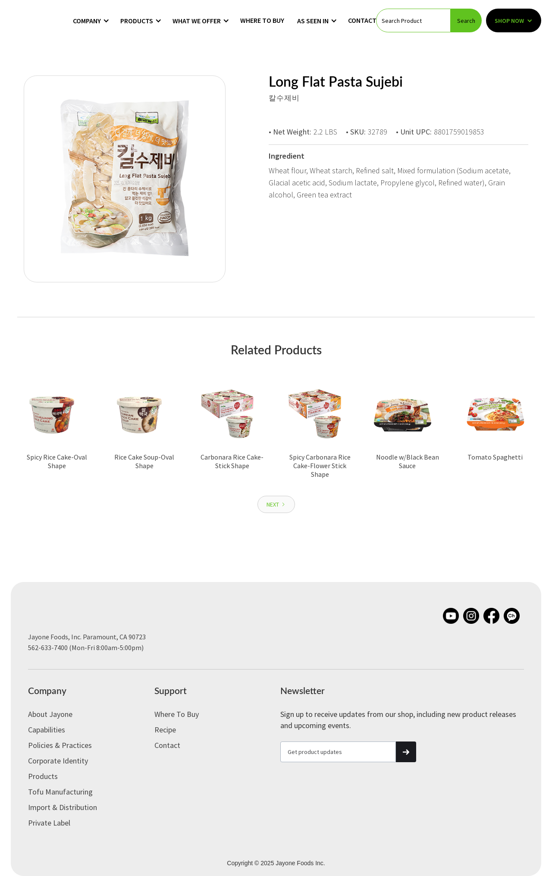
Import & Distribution (62, 807)
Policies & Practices (60, 745)
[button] (91, 20)
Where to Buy (262, 20)
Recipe (165, 730)
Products (43, 776)
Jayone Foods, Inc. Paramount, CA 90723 (87, 636)
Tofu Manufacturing (60, 792)
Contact (362, 20)
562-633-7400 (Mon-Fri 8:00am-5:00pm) (86, 647)
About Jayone (50, 714)
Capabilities (46, 730)
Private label (49, 823)
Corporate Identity (58, 761)
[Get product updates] (338, 751)
